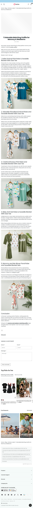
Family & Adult (11, 8)
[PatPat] (16, 4)
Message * (3, 351)
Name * (3, 345)
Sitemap (11, 501)
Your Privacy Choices (5, 501)
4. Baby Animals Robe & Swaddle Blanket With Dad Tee (13, 456)
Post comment (5, 364)
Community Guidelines (17, 499)
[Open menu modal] (1, 4)
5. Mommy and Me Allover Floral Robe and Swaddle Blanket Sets (15, 459)
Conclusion (4, 461)
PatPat (9, 505)
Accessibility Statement (26, 499)
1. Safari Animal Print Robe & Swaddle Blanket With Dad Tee (14, 448)
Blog (6, 8)
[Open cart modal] (31, 4)
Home (2, 8)
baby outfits (14, 47)
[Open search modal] (4, 4)
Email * (18, 345)
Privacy (5, 499)
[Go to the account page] (28, 4)
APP (14, 501)
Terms (2, 499)
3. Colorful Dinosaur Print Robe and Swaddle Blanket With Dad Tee (16, 454)
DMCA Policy (10, 499)
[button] (1, 400)
